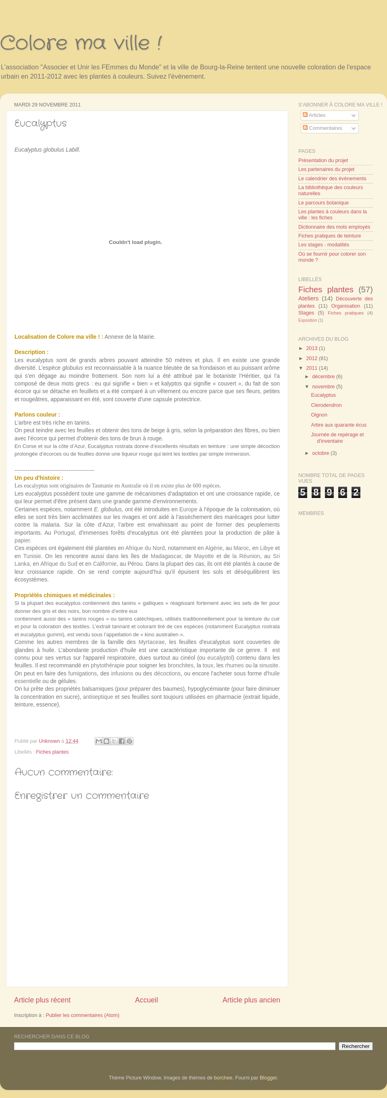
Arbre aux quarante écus (338, 425)
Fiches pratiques (346, 312)
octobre (321, 453)
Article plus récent (42, 1000)
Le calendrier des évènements (332, 178)
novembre (324, 387)
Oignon (319, 415)
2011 (312, 368)
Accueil (146, 1000)
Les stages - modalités (323, 245)
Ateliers (308, 298)
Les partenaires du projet (326, 169)
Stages (306, 313)
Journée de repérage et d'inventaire (337, 438)
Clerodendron (326, 405)
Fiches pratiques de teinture (329, 236)
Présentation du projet (323, 160)
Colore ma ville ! (81, 43)
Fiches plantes (52, 752)
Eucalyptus (323, 395)
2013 (312, 348)
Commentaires (322, 128)
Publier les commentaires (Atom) (82, 1015)
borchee (223, 1078)
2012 (312, 358)
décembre (324, 376)
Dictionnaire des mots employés (334, 227)
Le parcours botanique (323, 203)
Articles (314, 115)
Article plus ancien (251, 1000)
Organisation (345, 306)
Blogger (268, 1078)
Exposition (307, 320)
